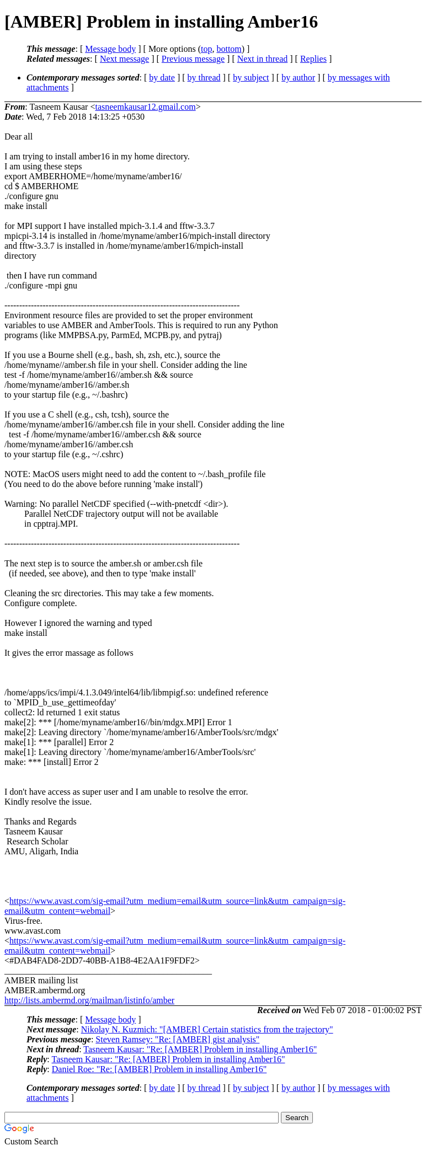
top (206, 48)
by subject (251, 77)
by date (162, 77)
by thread (204, 77)
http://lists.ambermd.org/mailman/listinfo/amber (89, 1000)
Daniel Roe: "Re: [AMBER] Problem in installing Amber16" (159, 1069)
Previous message (193, 58)
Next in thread (262, 58)
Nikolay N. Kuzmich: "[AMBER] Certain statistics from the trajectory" (207, 1029)
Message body (110, 48)
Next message (124, 58)
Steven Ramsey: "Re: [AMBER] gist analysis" (177, 1039)
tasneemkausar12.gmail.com (145, 106)
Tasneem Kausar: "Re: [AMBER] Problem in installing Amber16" (200, 1049)
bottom (228, 48)
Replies (313, 58)
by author (298, 77)
